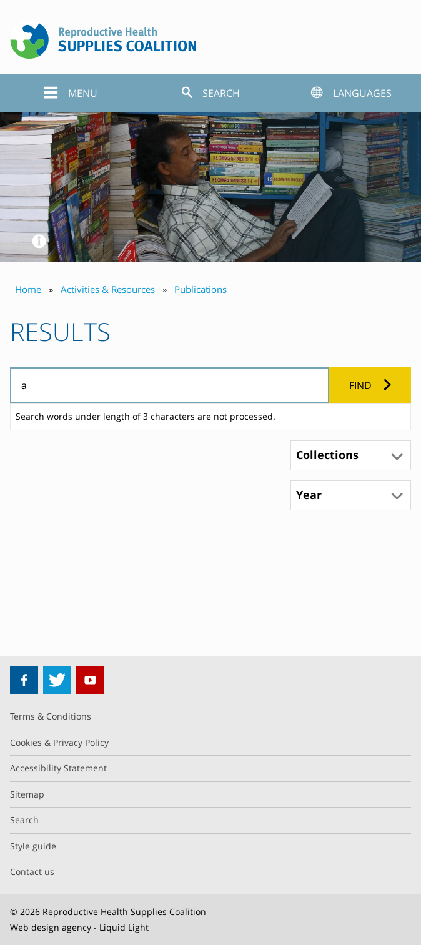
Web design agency (50, 927)
